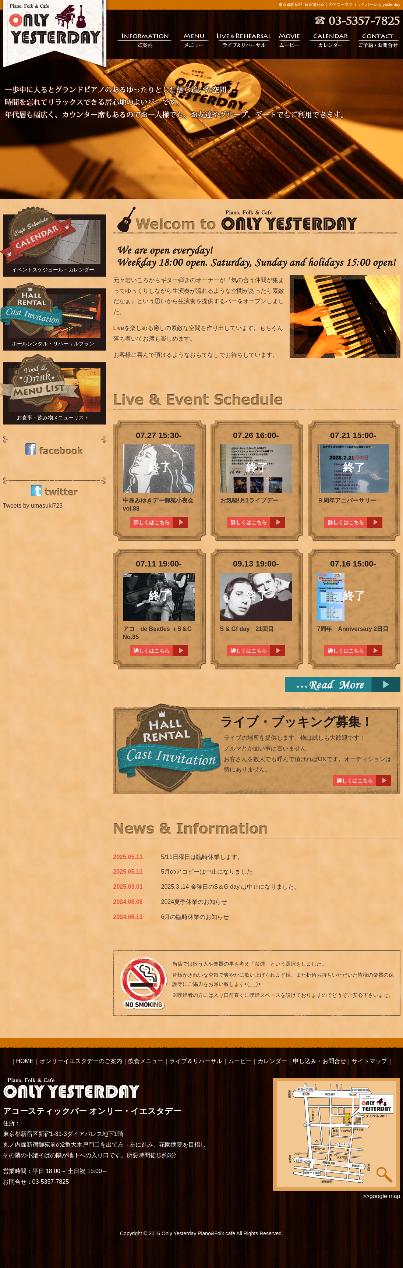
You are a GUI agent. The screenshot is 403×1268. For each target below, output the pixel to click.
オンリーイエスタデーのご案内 (81, 1061)
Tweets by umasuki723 (33, 505)
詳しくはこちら (152, 522)
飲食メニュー (145, 1061)
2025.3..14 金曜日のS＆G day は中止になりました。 (230, 887)
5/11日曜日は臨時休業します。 (202, 857)
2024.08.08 (128, 902)
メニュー (195, 40)
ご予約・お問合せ (379, 40)
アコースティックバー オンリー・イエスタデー (92, 1097)
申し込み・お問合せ (319, 1061)
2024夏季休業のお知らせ (194, 902)
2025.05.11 (128, 857)
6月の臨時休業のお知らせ (195, 917)
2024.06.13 (128, 917)
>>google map (381, 1196)
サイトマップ (369, 1061)
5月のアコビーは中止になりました (207, 872)
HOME (25, 1061)
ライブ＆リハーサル (195, 1061)
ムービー (289, 40)
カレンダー (329, 40)
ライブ (244, 40)
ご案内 (144, 40)
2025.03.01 (128, 887)
